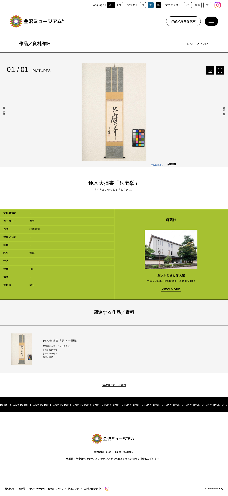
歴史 (32, 221)
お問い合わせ (91, 489)
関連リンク (73, 489)
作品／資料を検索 (183, 22)
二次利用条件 (157, 165)
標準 (197, 5)
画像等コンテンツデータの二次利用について (40, 489)
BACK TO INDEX (198, 43)
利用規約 (9, 489)
